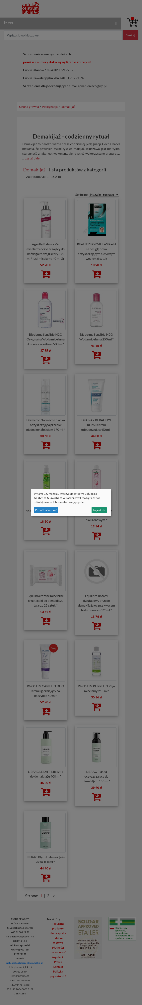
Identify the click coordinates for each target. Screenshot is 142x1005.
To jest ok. (99, 510)
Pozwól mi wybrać (46, 510)
